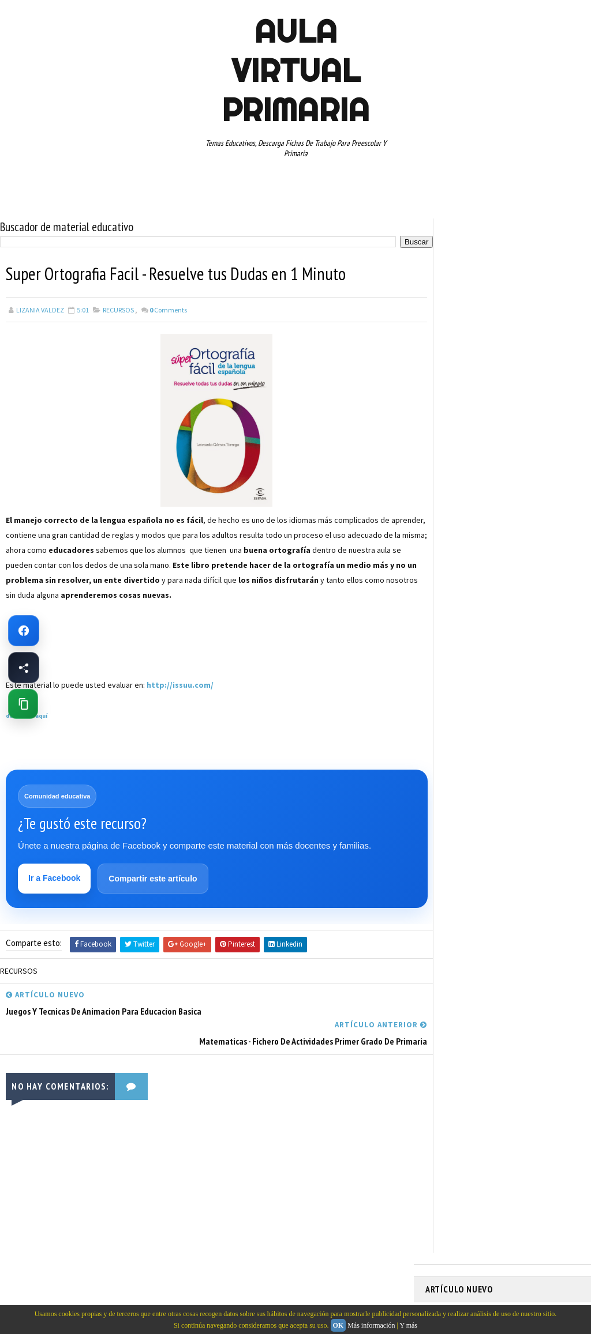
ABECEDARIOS (451, 490)
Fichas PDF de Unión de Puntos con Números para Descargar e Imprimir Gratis (496, 284)
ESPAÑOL (523, 551)
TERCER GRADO (528, 692)
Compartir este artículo (153, 878)
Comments (168, 309)
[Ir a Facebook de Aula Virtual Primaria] (23, 630)
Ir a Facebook (55, 878)
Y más (408, 1325)
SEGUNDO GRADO (495, 651)
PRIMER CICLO (537, 591)
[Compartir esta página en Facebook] (23, 667)
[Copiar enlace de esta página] (23, 704)
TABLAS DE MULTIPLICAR (524, 672)
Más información (371, 1325)
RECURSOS (118, 309)
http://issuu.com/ (180, 684)
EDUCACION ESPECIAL (463, 551)
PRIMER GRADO (453, 611)
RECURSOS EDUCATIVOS (513, 631)
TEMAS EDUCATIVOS (461, 692)
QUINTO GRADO (514, 611)
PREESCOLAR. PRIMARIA (466, 591)
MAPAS (501, 571)
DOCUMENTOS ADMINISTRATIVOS (481, 530)
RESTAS (443, 651)
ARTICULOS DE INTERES (466, 510)
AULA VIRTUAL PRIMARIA (295, 70)
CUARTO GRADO (540, 510)
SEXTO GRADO (452, 672)
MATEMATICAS (546, 571)
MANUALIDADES (454, 571)
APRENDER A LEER (512, 490)
